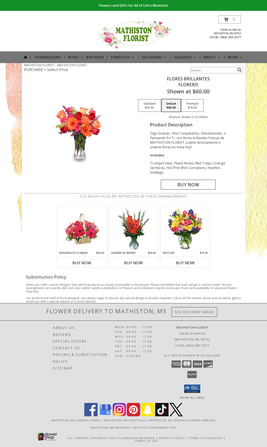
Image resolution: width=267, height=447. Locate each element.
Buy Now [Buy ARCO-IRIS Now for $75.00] (185, 262)
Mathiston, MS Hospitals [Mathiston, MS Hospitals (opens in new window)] (124, 420)
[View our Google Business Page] (105, 415)
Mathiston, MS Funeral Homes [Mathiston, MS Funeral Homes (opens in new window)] (76, 420)
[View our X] (176, 415)
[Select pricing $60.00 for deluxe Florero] (171, 105)
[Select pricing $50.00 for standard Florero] (149, 105)
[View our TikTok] (162, 415)
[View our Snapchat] (147, 415)
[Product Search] (213, 70)
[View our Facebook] (91, 415)
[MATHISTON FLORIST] (135, 33)
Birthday (95, 57)
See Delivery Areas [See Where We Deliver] (194, 312)
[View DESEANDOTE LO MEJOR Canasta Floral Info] (81, 229)
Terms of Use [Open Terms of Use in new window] (146, 440)
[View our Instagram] (119, 415)
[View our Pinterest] (133, 415)
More (235, 57)
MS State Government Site (154, 427)
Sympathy (123, 57)
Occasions (154, 57)
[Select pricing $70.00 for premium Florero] (192, 105)
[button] (229, 19)
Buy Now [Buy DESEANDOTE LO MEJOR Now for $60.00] (81, 262)
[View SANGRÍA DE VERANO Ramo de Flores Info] (133, 229)
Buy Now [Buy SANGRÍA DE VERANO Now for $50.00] (133, 262)
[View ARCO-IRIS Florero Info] (185, 229)
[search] (239, 70)
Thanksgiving (47, 57)
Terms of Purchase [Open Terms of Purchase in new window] (206, 438)
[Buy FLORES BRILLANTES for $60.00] (188, 185)
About (212, 57)
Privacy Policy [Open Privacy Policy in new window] (172, 438)
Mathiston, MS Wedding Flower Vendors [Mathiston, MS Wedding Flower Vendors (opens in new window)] (182, 420)
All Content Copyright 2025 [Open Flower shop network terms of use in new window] (92, 438)
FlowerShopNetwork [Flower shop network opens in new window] (136, 438)
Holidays (185, 57)
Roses (73, 57)
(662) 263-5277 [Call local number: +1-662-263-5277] (230, 37)
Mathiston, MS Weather (110, 427)
